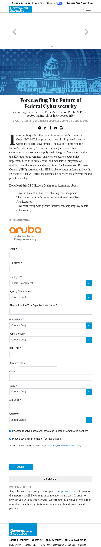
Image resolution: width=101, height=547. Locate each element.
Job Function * (17, 321)
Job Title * (15, 335)
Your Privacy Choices (48, 3)
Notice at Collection (21, 3)
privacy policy (69, 478)
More (15, 536)
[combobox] (22, 351)
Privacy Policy (52, 433)
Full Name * (15, 250)
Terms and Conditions (68, 433)
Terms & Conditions (75, 528)
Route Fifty (45, 532)
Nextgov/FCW (15, 532)
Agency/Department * (21, 278)
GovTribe (82, 532)
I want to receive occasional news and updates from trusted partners (48, 418)
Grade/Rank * (16, 307)
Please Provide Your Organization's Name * (33, 293)
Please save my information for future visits (35, 426)
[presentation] (33, 443)
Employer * (15, 264)
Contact (24, 528)
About (12, 528)
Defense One (30, 532)
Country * (14, 401)
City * (12, 359)
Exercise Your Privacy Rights (80, 3)
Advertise (37, 528)
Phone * (13, 351)
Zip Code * (15, 387)
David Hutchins (22, 108)
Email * (13, 236)
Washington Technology (64, 532)
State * (13, 373)
